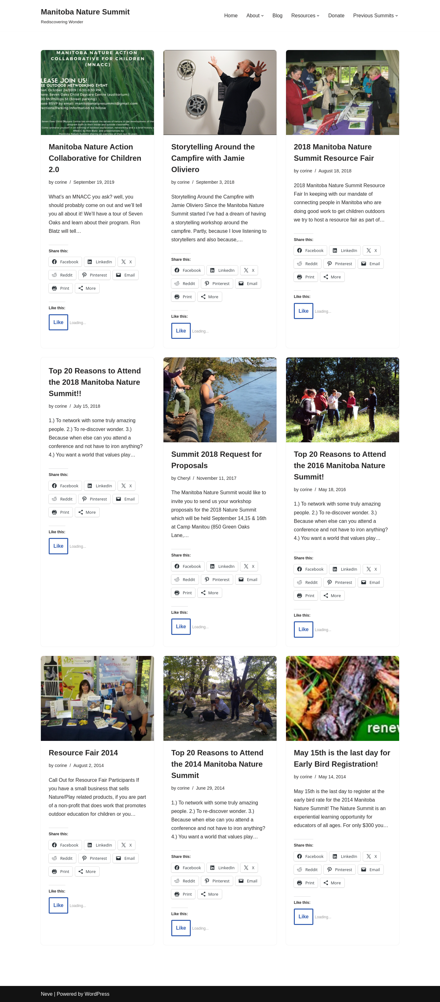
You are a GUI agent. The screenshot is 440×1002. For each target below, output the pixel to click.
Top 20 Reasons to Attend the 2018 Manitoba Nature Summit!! (95, 382)
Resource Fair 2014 (83, 752)
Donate (336, 15)
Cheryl (183, 478)
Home (231, 15)
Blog (277, 15)
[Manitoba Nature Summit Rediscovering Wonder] (85, 15)
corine (61, 182)
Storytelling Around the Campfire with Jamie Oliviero (213, 158)
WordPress (97, 994)
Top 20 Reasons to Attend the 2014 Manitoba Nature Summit (217, 764)
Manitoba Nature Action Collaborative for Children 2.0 (95, 158)
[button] (262, 15)
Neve (46, 994)
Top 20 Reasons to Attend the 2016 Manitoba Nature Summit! (340, 465)
